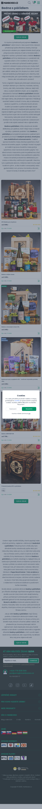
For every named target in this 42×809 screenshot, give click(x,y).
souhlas (17, 401)
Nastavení (12, 409)
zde (29, 413)
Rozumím (29, 409)
